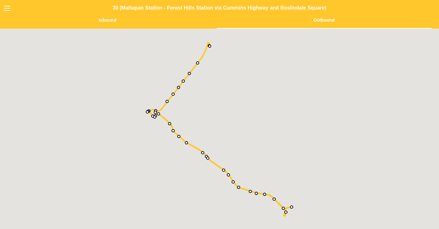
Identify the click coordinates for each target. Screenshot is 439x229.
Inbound (107, 20)
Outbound (324, 20)
